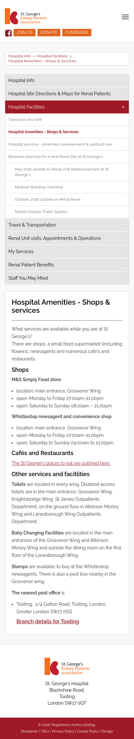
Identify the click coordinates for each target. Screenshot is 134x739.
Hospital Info (19, 56)
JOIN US (25, 32)
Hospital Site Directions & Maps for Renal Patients (59, 93)
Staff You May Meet (28, 278)
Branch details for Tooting (47, 621)
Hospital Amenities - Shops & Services (42, 61)
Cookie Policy (88, 731)
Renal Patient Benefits (31, 264)
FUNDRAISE (77, 32)
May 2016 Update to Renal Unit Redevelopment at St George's (61, 172)
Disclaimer (29, 731)
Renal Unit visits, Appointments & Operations (54, 238)
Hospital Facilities (51, 56)
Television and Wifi (25, 119)
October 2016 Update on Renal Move (47, 199)
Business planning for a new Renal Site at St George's (55, 156)
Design (107, 731)
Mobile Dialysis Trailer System (41, 211)
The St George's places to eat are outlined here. (61, 463)
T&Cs (45, 731)
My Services (21, 251)
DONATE (49, 32)
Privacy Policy (63, 731)
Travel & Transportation (32, 225)
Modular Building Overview (39, 187)
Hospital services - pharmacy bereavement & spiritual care (60, 144)
